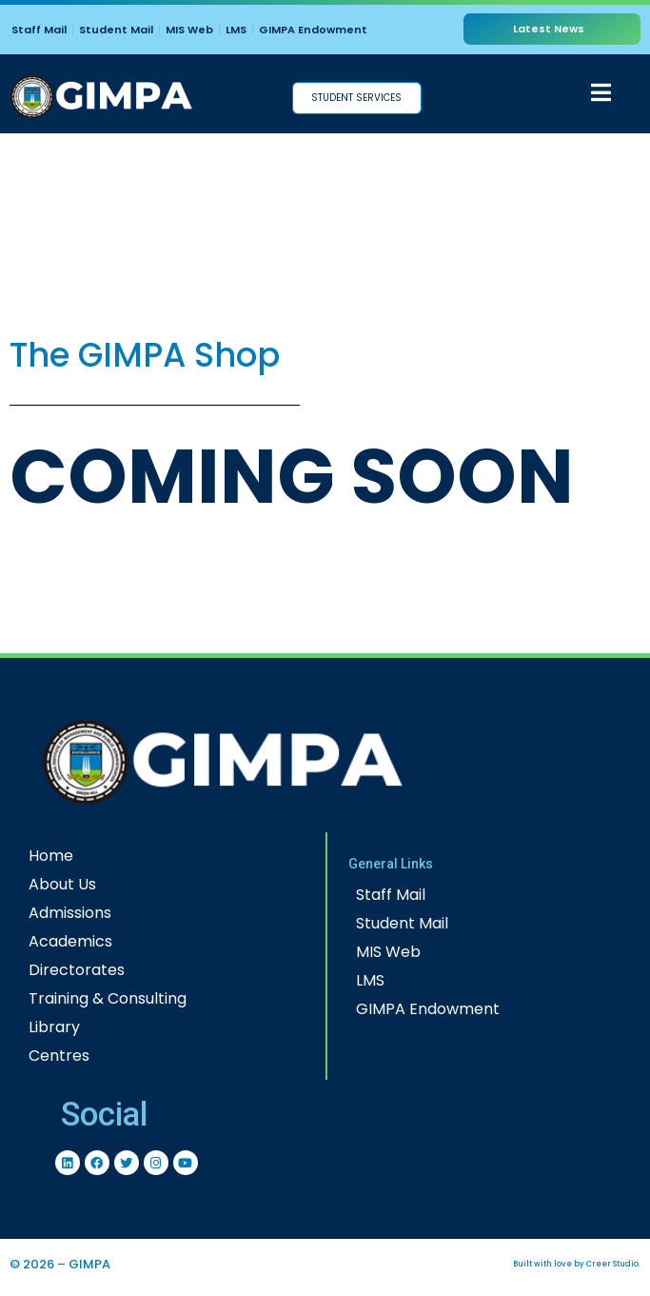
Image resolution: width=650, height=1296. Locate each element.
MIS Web (189, 29)
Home (51, 856)
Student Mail (116, 29)
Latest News (548, 28)
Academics (70, 941)
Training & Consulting (108, 998)
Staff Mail (39, 29)
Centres (59, 1056)
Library (54, 1027)
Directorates (77, 970)
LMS (236, 29)
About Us (62, 884)
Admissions (70, 913)
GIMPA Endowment (313, 29)
